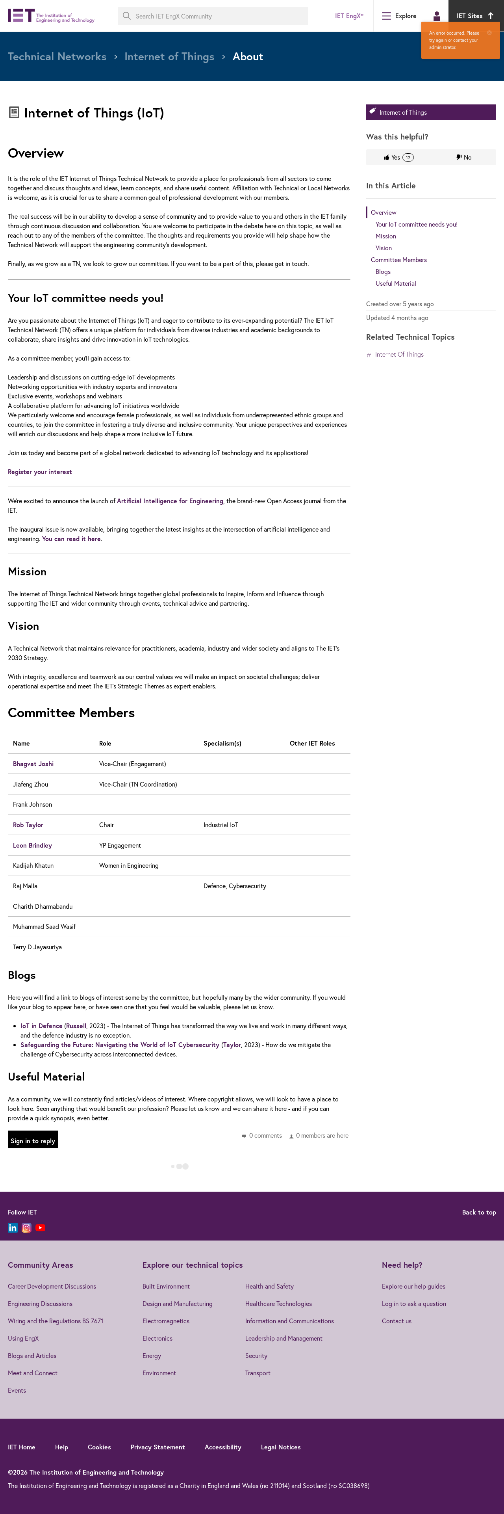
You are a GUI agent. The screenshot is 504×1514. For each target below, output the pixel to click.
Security (256, 1355)
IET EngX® (349, 15)
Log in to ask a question (414, 1303)
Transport (258, 1373)
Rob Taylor (28, 824)
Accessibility (223, 1447)
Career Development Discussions (52, 1286)
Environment (159, 1373)
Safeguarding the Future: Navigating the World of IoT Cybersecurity (120, 1044)
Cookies (99, 1447)
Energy (152, 1355)
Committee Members (399, 259)
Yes (402, 157)
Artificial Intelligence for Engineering (170, 501)
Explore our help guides (413, 1286)
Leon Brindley (32, 845)
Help (61, 1447)
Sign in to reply (33, 1140)
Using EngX (23, 1338)
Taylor (232, 1044)
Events (17, 1390)
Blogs (383, 271)
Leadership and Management (283, 1338)
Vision (384, 248)
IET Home (21, 1447)
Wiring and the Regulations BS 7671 (55, 1321)
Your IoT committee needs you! (417, 224)
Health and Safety (269, 1286)
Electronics (157, 1338)
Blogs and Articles (32, 1355)
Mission (386, 236)
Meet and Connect (32, 1373)
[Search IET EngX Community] (213, 16)
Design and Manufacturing (178, 1303)
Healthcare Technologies (278, 1303)
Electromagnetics (166, 1321)
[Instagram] (27, 1228)
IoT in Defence (41, 1025)
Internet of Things (403, 112)
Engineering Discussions (40, 1303)
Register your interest (41, 471)
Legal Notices (281, 1447)
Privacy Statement (158, 1447)
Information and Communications (289, 1321)
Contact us (396, 1321)
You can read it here (71, 538)
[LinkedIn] (13, 1228)
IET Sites (476, 15)
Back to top (479, 1212)
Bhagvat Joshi (33, 763)
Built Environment (166, 1286)
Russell (76, 1025)
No (468, 157)
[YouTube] (40, 1228)
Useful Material (396, 283)
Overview (384, 212)
